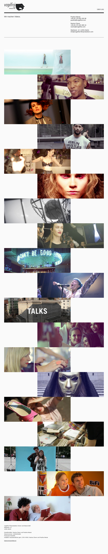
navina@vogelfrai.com (78, 27)
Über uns (100, 9)
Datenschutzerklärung (10, 540)
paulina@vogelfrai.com (78, 20)
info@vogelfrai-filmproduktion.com (82, 32)
